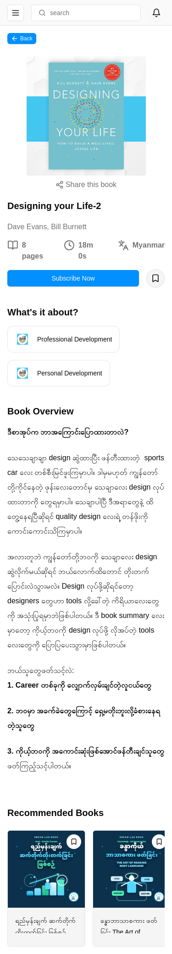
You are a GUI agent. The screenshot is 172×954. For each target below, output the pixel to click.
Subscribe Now (72, 278)
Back (22, 38)
